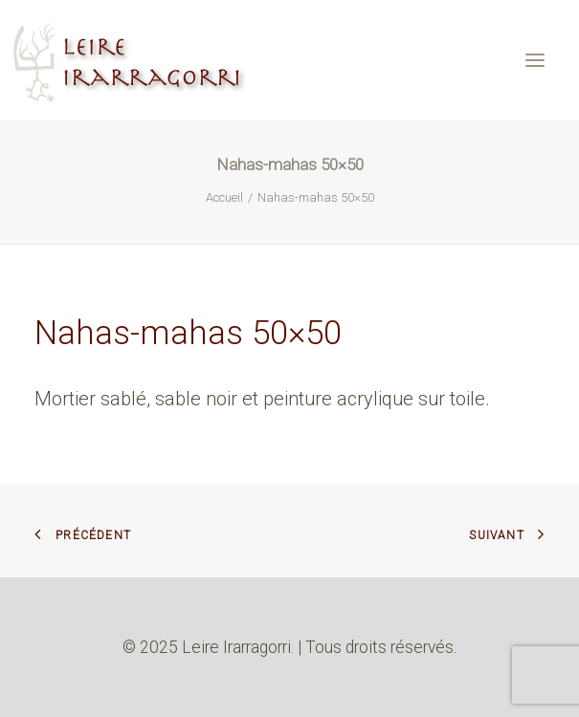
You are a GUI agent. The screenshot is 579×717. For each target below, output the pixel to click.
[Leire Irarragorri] (131, 59)
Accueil (224, 197)
